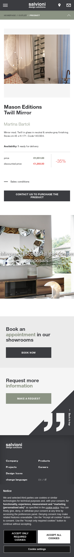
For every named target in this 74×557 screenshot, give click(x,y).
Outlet (23, 15)
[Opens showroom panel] (59, 5)
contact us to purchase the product (37, 196)
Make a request (28, 398)
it (46, 479)
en (39, 479)
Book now (29, 352)
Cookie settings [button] (37, 549)
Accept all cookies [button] (53, 537)
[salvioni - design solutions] (37, 5)
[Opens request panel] (68, 5)
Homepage (10, 15)
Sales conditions (19, 181)
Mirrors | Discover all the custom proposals (37, 256)
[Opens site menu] (5, 5)
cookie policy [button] (52, 507)
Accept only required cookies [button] (20, 537)
